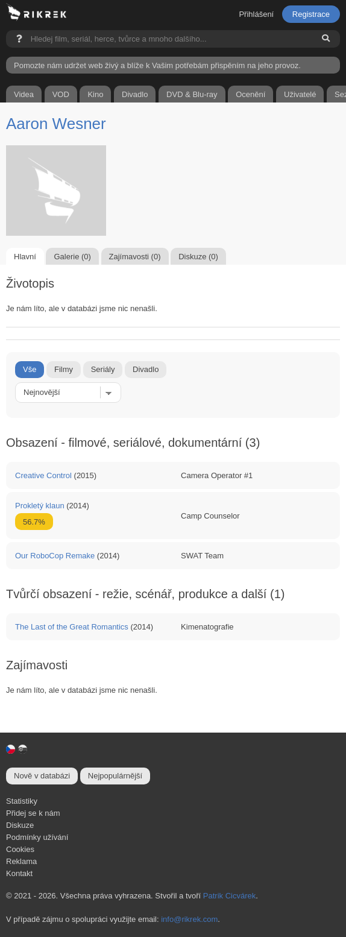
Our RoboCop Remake (55, 555)
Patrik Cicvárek (229, 895)
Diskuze (20, 825)
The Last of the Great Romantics (71, 626)
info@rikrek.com (189, 919)
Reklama (21, 861)
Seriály (103, 369)
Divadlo (146, 369)
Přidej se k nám (33, 813)
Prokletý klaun (39, 505)
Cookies (20, 849)
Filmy (63, 369)
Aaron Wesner (56, 124)
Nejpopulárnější (115, 775)
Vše (29, 369)
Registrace (311, 14)
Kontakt (19, 873)
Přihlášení (256, 14)
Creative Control (43, 475)
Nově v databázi (42, 775)
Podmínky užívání (37, 837)
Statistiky (21, 801)
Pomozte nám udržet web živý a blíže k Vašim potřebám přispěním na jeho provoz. (157, 65)
